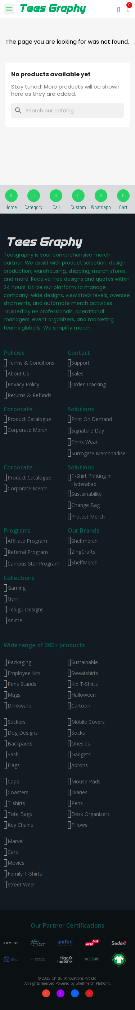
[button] (119, 9)
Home (11, 206)
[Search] (67, 110)
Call (56, 206)
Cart (123, 206)
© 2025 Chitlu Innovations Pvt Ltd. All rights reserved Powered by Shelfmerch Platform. (67, 981)
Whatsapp (101, 206)
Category (33, 206)
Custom (78, 206)
